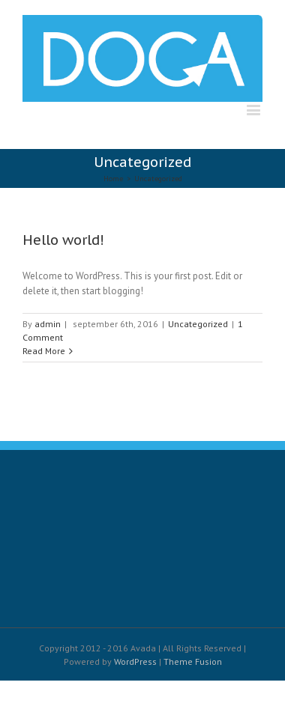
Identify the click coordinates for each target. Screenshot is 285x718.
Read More (43, 350)
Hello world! (63, 240)
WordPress (135, 661)
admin (47, 323)
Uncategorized (198, 323)
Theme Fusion (193, 661)
